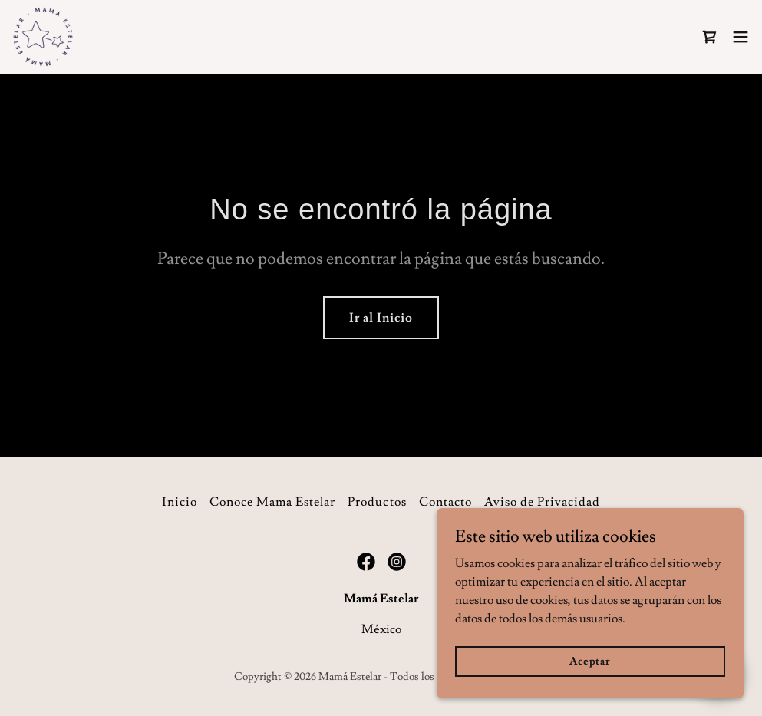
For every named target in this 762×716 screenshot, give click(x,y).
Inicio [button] (179, 502)
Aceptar (590, 661)
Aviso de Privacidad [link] (542, 502)
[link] (43, 37)
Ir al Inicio (381, 317)
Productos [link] (377, 502)
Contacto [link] (445, 502)
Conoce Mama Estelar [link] (272, 502)
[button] (740, 36)
